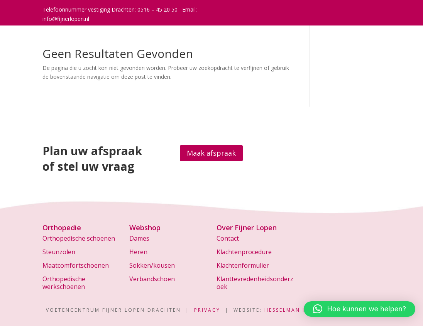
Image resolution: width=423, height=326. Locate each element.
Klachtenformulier (243, 265)
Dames (139, 238)
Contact (228, 238)
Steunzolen (58, 252)
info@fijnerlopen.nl (65, 18)
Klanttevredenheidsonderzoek (255, 282)
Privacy (207, 310)
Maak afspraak (211, 153)
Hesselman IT (286, 310)
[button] (359, 309)
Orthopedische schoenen (78, 238)
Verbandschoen (152, 279)
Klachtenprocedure (244, 252)
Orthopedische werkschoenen (63, 282)
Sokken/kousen (152, 265)
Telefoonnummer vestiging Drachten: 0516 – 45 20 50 (110, 9)
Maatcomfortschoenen (75, 265)
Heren (138, 252)
